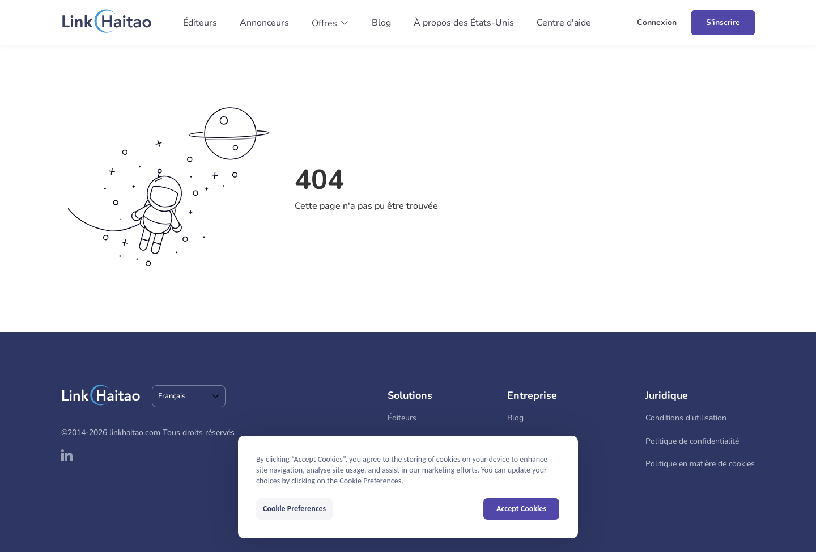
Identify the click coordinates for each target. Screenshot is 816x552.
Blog (381, 22)
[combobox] (189, 396)
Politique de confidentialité (692, 441)
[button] (330, 23)
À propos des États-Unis (464, 22)
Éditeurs (200, 22)
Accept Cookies (521, 508)
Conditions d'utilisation (685, 417)
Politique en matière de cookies (700, 463)
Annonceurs (264, 22)
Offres (324, 23)
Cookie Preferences (294, 508)
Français (171, 396)
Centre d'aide (564, 22)
